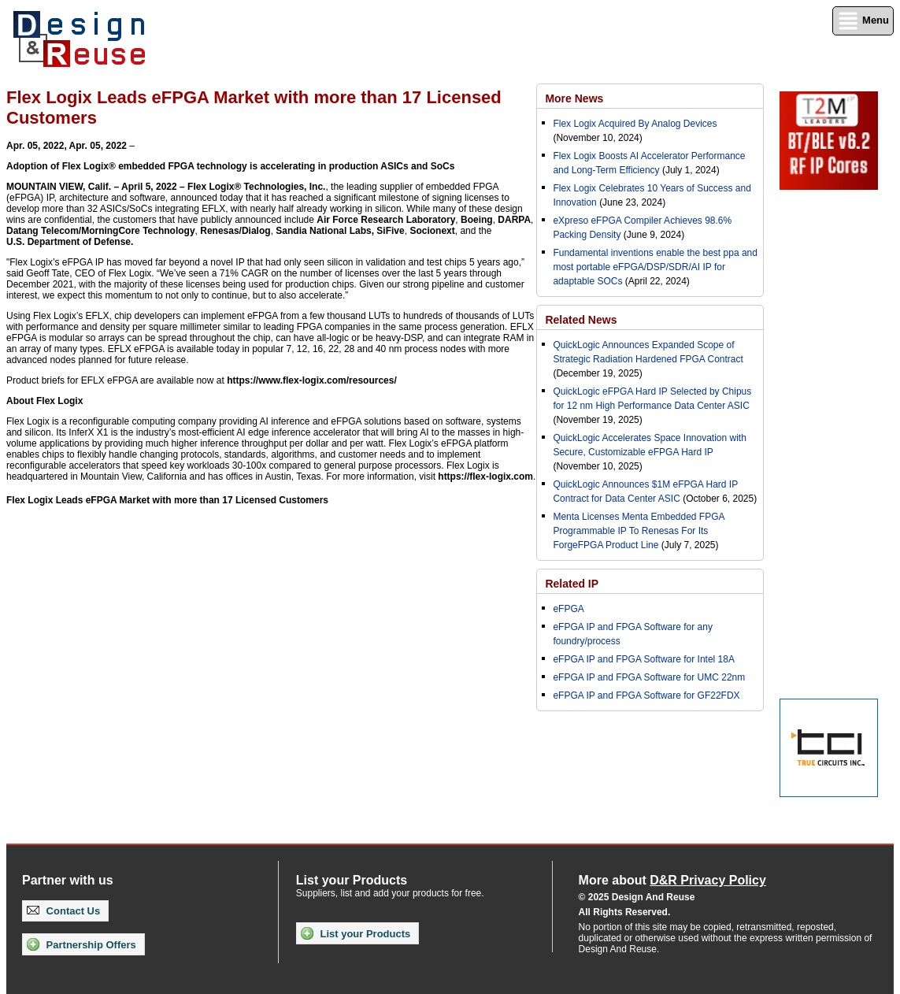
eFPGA (568, 608)
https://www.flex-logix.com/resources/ (312, 380)
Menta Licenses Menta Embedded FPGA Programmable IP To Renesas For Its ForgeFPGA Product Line (638, 531)
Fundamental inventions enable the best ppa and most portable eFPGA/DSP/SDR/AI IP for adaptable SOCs (655, 267)
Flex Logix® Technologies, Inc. (256, 186)
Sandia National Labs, (325, 230)
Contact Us (63, 911)
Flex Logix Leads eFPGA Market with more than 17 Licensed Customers (167, 500)
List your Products (355, 933)
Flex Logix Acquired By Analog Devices (635, 123)
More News (574, 98)
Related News (581, 319)
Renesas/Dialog (235, 230)
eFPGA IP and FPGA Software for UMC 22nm (649, 677)
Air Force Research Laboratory (386, 219)
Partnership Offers (81, 944)
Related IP (571, 583)
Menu (863, 21)
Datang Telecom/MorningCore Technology (100, 230)
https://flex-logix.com (485, 476)
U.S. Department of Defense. (69, 241)
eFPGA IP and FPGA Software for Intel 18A (644, 659)
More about (672, 880)
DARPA (514, 219)
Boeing (477, 219)
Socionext (431, 230)
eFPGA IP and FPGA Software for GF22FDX (646, 695)
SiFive (390, 230)
